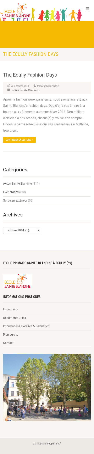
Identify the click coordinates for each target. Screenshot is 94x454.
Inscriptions (10, 309)
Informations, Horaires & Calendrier (26, 326)
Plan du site (10, 334)
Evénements (11, 192)
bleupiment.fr (53, 443)
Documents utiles (14, 317)
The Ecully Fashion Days (30, 75)
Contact (8, 343)
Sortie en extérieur (15, 200)
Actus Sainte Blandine (25, 90)
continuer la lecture (19, 139)
